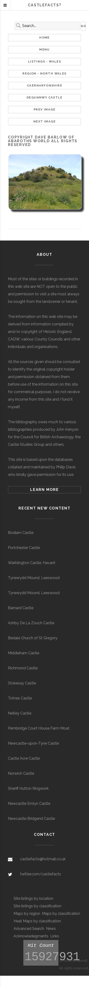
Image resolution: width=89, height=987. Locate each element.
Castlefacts (44, 5)
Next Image (44, 121)
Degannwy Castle (44, 97)
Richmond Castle (23, 668)
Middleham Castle (23, 653)
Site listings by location (33, 898)
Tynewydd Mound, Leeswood (34, 578)
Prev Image (44, 109)
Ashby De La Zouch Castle (31, 623)
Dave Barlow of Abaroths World (41, 139)
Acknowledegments (31, 936)
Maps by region (27, 913)
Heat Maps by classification (37, 921)
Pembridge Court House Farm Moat (38, 728)
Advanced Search (29, 928)
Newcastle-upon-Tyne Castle (33, 743)
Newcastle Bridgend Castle (31, 818)
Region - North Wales (44, 73)
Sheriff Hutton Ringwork (28, 788)
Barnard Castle (20, 608)
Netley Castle (19, 713)
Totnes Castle (20, 698)
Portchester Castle (24, 547)
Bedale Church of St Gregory (32, 638)
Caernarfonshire (44, 85)
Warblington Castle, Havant (31, 563)
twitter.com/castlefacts (40, 874)
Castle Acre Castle (24, 758)
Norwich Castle (21, 773)
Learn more (44, 489)
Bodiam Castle (20, 532)
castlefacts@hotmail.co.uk (43, 859)
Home (44, 37)
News (51, 928)
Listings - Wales (44, 61)
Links (54, 936)
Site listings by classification (37, 906)
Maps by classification (61, 913)
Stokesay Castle (22, 683)
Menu (44, 49)
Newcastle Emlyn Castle (29, 803)
